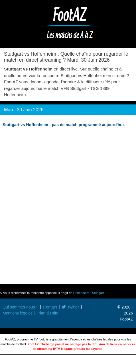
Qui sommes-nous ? (20, 307)
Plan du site (47, 313)
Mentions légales (18, 313)
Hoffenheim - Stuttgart (88, 293)
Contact (50, 307)
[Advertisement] (68, 206)
